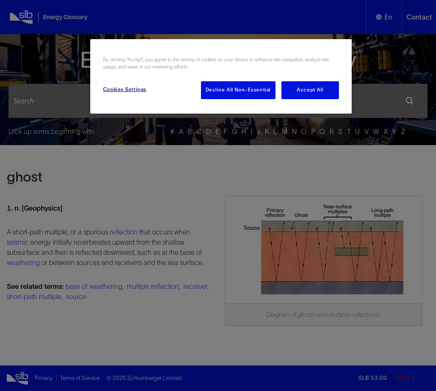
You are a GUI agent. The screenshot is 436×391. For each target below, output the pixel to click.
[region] (221, 76)
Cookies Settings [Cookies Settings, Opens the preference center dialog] (124, 89)
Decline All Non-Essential (238, 89)
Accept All (310, 89)
